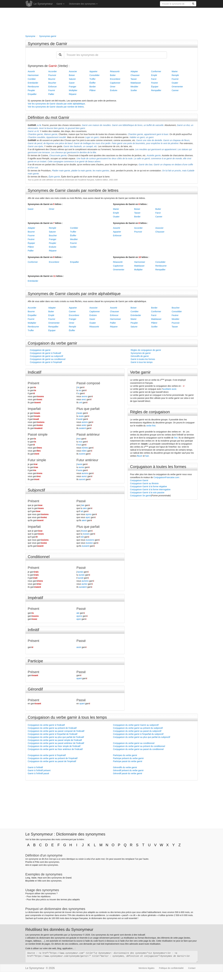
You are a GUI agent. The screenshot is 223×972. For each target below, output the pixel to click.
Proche (28, 862)
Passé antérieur (88, 434)
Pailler (51, 94)
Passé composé (88, 383)
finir (175, 438)
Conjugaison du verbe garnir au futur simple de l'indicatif (54, 746)
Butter (113, 75)
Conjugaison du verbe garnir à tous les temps (67, 717)
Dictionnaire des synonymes (83, 4)
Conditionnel (39, 556)
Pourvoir (52, 75)
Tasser (134, 79)
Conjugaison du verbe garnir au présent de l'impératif (53, 758)
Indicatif (34, 372)
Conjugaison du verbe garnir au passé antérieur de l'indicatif (56, 743)
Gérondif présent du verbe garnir (128, 770)
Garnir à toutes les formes (143, 359)
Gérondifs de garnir (140, 356)
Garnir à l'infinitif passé (38, 773)
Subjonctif (36, 490)
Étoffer (93, 83)
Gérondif (35, 689)
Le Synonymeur (43, 3)
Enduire (113, 90)
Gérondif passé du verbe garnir (127, 773)
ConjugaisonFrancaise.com (166, 477)
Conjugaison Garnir (139, 480)
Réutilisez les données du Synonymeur (59, 929)
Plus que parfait (88, 409)
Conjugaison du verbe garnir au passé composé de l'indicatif (56, 731)
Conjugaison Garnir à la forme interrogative (150, 489)
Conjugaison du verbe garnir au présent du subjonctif (138, 728)
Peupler (31, 90)
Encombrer (115, 79)
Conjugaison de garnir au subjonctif (46, 356)
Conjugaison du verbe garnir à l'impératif (47, 755)
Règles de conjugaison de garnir (146, 350)
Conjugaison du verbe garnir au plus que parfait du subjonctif (141, 737)
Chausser (135, 75)
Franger (72, 86)
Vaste (33, 877)
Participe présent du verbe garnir (128, 758)
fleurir (139, 456)
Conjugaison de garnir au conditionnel (47, 359)
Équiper (154, 86)
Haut (40, 877)
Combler (32, 79)
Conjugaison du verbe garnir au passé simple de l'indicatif (55, 740)
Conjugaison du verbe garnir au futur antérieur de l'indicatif (55, 749)
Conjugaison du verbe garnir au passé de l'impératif (52, 761)
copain (35, 865)
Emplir (154, 75)
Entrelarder (33, 83)
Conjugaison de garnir (40, 350)
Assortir (31, 71)
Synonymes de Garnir (47, 43)
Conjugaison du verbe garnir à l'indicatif (46, 725)
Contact (191, 968)
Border (93, 86)
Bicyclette (29, 881)
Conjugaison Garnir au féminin (144, 483)
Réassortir (115, 71)
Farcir (154, 79)
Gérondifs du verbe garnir (125, 767)
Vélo (39, 881)
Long (27, 877)
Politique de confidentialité (171, 968)
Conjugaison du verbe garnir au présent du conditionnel (139, 746)
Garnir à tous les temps (142, 362)
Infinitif (33, 630)
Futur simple (37, 460)
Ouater (175, 83)
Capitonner (115, 83)
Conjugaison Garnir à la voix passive (147, 492)
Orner (113, 86)
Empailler (32, 94)
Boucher (52, 83)
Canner (175, 90)
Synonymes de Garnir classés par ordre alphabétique (74, 293)
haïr (147, 456)
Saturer (72, 79)
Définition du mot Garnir (48, 117)
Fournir (51, 90)
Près (37, 862)
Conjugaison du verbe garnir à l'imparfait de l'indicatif (52, 734)
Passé (81, 501)
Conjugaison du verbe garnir (52, 343)
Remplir (175, 75)
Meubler (134, 86)
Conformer (156, 71)
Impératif (35, 597)
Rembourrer (33, 86)
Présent (33, 383)
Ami (27, 865)
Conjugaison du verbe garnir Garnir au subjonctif (136, 725)
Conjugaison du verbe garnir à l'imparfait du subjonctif (138, 734)
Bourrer (51, 79)
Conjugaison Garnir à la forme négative (148, 486)
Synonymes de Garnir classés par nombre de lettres (73, 190)
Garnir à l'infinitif (35, 767)
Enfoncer (52, 86)
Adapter (134, 71)
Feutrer (154, 83)
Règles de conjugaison (150, 412)
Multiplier (73, 90)
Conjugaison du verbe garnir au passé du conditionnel (138, 749)
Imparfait (34, 409)
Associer (73, 71)
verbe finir (151, 425)
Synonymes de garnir (141, 353)
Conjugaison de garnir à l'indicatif (45, 353)
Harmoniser (33, 75)
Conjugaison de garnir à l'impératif (46, 362)
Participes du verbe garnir (125, 755)
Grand (68, 877)
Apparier (94, 71)
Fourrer (175, 79)
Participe (35, 661)
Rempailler (156, 90)
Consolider (95, 75)
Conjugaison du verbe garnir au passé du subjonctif (137, 731)
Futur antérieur (87, 460)
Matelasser (136, 83)
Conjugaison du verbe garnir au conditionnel (134, 743)
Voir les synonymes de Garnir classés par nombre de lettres (56, 106)
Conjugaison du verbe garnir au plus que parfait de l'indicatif (56, 737)
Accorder (52, 71)
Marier (175, 71)
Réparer (73, 94)
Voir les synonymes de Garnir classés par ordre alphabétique (56, 103)
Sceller (134, 90)
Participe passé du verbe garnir (127, 761)
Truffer (93, 79)
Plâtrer (93, 90)
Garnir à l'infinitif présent (39, 770)
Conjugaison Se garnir (140, 495)
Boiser (72, 75)
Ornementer (177, 86)
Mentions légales (147, 968)
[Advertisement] (111, 20)
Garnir (61, 4)
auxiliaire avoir (169, 389)
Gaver (72, 83)
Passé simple (38, 434)
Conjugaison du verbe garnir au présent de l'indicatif (52, 728)
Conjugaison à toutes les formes (158, 466)
